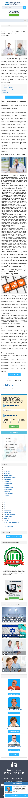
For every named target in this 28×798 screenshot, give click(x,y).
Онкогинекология (8, 493)
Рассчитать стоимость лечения (14, 97)
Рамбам (13, 420)
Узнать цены (14, 597)
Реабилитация (7, 510)
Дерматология (8, 475)
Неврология (7, 485)
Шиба (13, 419)
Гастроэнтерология (9, 467)
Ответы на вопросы (17, 778)
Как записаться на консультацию (9, 89)
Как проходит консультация (8, 87)
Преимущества (5, 92)
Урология (6, 518)
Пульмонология (8, 508)
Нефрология (7, 491)
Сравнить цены (14, 426)
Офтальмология (8, 501)
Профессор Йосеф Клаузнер (14, 746)
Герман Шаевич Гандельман (14, 690)
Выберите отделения (12, 405)
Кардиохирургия (8, 483)
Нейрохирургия (8, 489)
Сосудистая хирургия (9, 514)
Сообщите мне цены (14, 374)
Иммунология (7, 479)
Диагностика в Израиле (10, 477)
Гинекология (7, 473)
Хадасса (6, 422)
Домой (6, 778)
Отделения (18, 781)
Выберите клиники (11, 415)
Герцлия (13, 422)
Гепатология (7, 471)
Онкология (6, 495)
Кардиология (7, 481)
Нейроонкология (8, 487)
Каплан (21, 422)
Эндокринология (8, 526)
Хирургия (6, 520)
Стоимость (4, 90)
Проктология (7, 506)
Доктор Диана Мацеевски (14, 728)
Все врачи (14, 754)
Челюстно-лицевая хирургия (11, 522)
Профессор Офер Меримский (14, 709)
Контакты (9, 781)
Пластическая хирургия (10, 504)
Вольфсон (21, 420)
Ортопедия (7, 497)
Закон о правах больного (14, 536)
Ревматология (7, 512)
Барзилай (21, 419)
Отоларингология (8, 499)
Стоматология (8, 516)
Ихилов (6, 419)
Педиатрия (6, 503)
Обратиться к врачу (14, 694)
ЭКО (5, 524)
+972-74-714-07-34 (14, 773)
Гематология (7, 469)
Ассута (6, 420)
